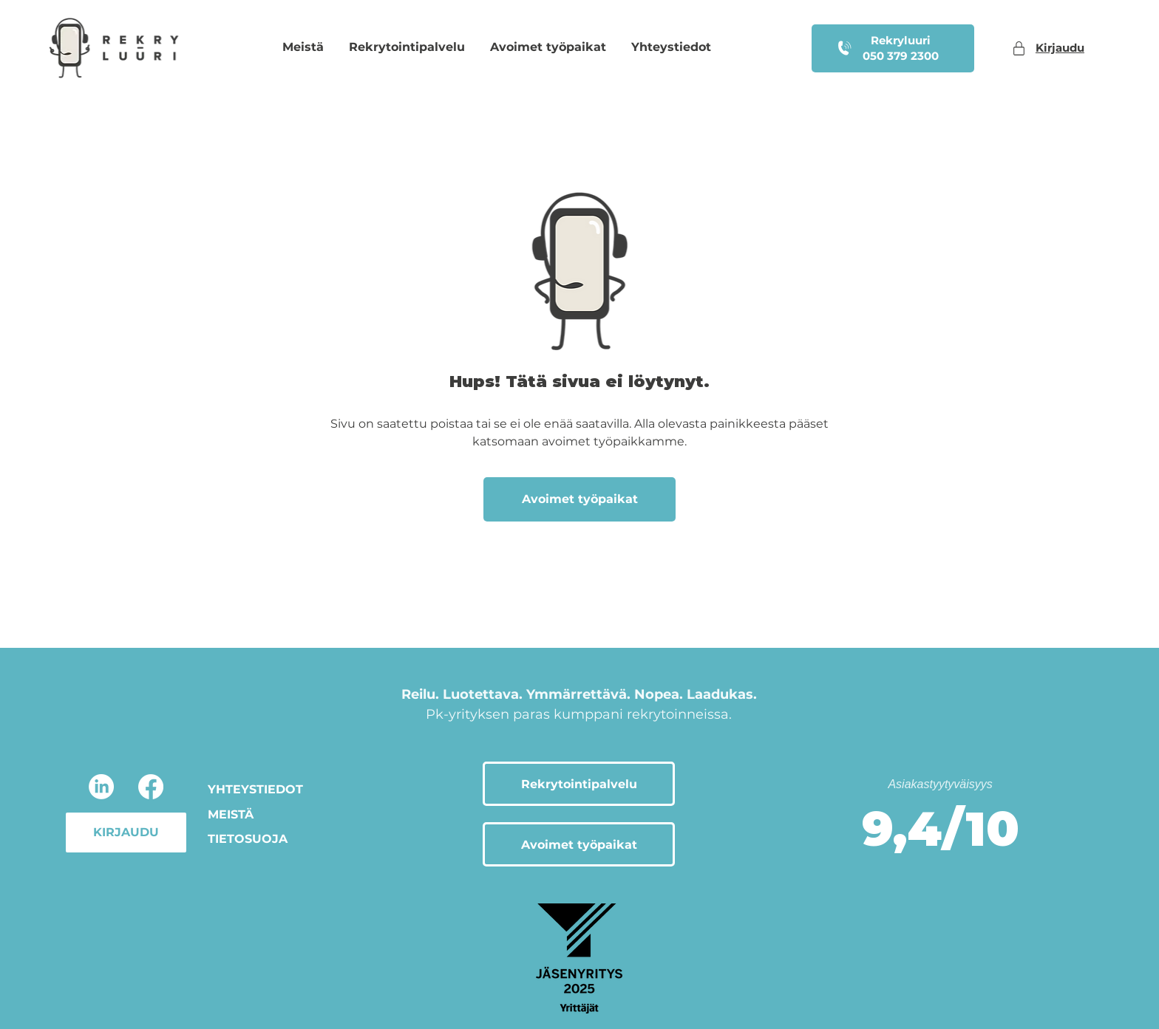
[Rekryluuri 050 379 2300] (893, 48)
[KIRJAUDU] (126, 832)
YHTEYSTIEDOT (255, 789)
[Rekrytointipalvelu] (579, 784)
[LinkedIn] (101, 786)
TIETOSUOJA (248, 839)
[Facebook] (150, 786)
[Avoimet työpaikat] (579, 499)
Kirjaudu (1060, 48)
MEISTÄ (231, 814)
